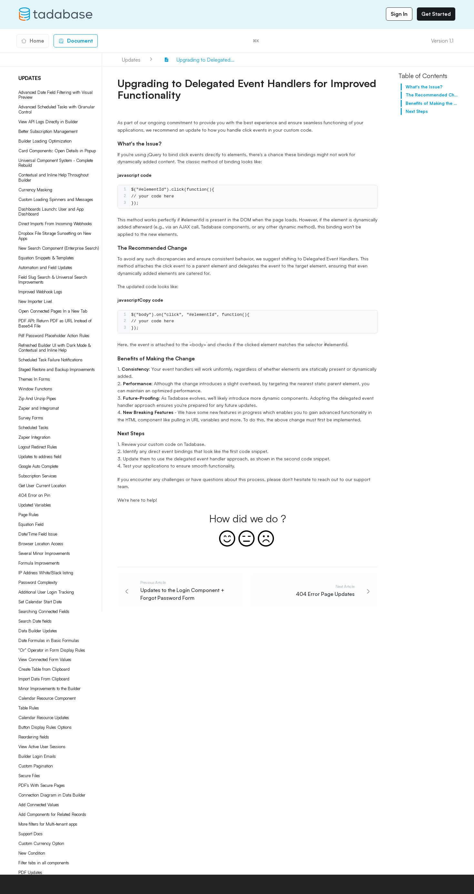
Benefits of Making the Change (432, 103)
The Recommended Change (432, 94)
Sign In (399, 14)
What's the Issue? (424, 86)
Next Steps (417, 111)
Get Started (436, 14)
